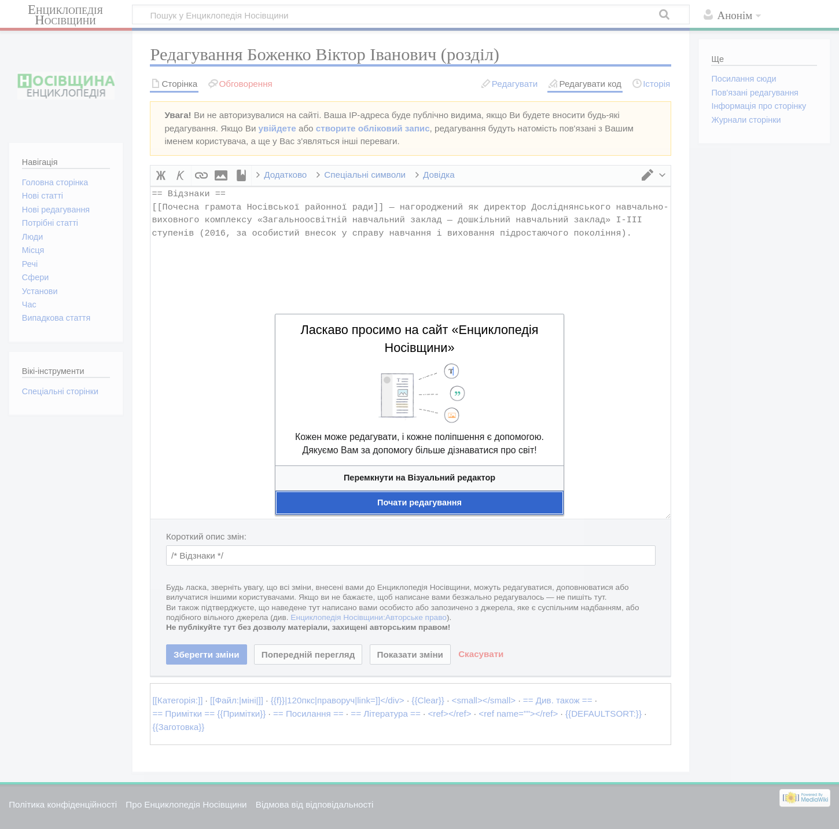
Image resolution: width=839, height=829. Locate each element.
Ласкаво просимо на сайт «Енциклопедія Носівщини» (419, 338)
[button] (419, 478)
